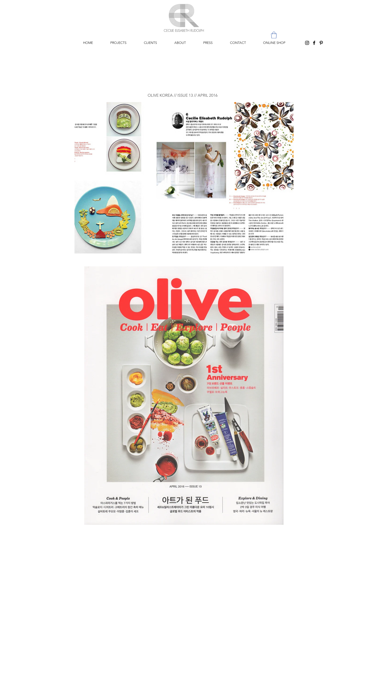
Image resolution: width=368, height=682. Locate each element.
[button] (274, 35)
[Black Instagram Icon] (307, 43)
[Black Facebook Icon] (314, 43)
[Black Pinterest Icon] (321, 43)
